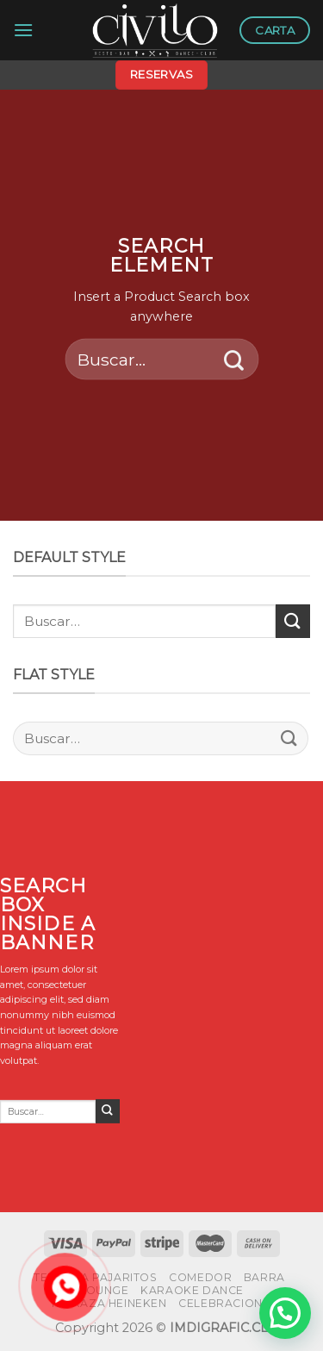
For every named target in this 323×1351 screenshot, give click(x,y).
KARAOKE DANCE (192, 1290)
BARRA (264, 1277)
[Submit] (234, 358)
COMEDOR (200, 1277)
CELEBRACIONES (227, 1303)
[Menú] (23, 30)
